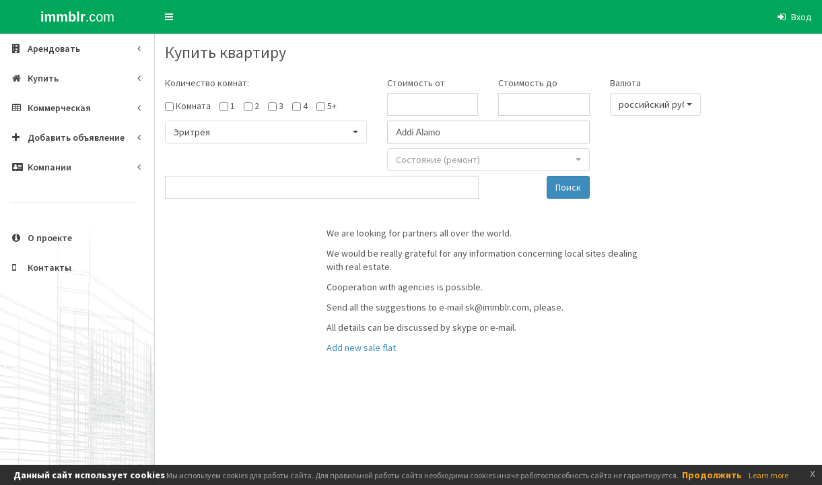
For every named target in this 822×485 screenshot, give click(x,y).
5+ (332, 106)
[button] (169, 17)
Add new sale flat (361, 348)
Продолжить (712, 475)
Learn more (768, 475)
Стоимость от (416, 83)
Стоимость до (527, 83)
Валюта (625, 83)
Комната (193, 106)
